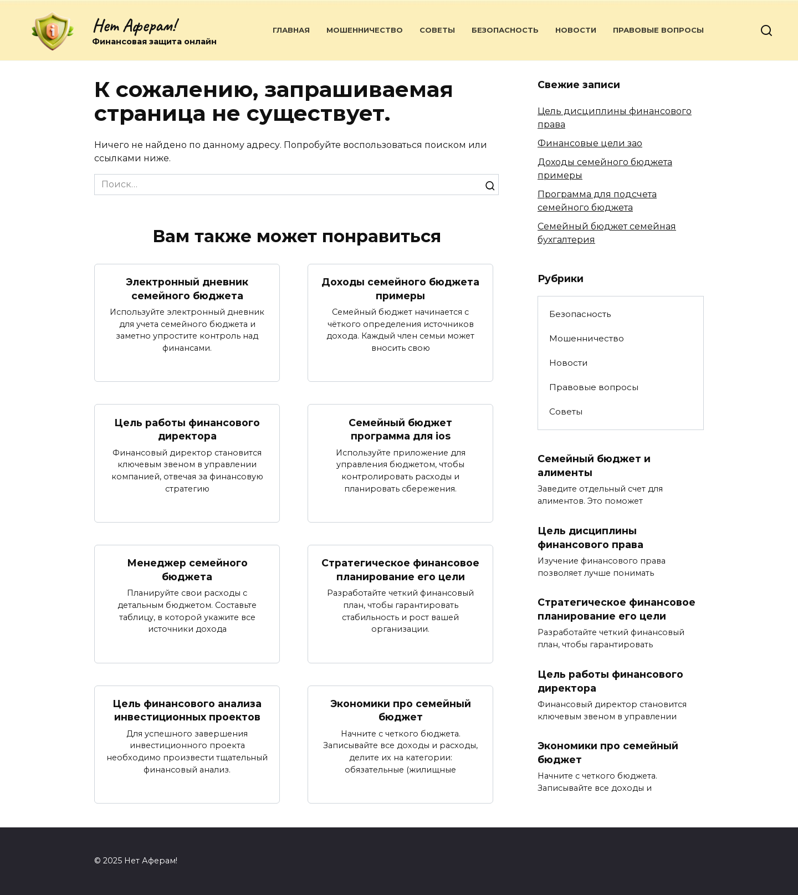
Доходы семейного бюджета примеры (400, 288)
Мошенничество (364, 29)
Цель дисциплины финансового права (590, 537)
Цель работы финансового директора (187, 429)
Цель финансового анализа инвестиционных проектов (187, 710)
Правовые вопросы (658, 29)
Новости (575, 29)
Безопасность (505, 29)
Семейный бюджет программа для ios (400, 429)
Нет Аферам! (134, 25)
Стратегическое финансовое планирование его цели (400, 569)
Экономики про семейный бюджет (400, 710)
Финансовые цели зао (590, 143)
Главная (291, 29)
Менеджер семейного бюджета (187, 569)
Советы (437, 29)
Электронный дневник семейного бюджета (187, 288)
